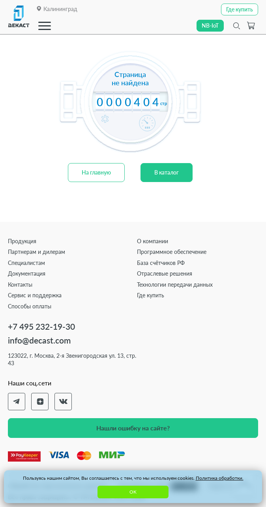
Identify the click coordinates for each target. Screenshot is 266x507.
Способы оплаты (29, 306)
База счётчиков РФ (161, 262)
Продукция (22, 241)
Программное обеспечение (171, 251)
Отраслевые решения (164, 273)
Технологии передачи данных (175, 284)
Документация (26, 273)
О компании (152, 241)
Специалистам (26, 262)
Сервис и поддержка (35, 295)
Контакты (20, 284)
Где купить (150, 295)
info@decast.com (39, 340)
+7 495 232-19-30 (41, 326)
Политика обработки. (220, 478)
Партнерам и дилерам (36, 251)
